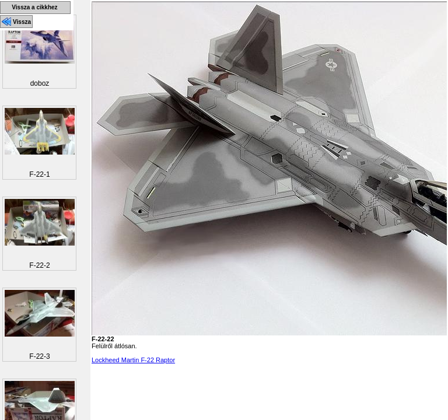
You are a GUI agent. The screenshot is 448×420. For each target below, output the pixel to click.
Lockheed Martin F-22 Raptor (133, 359)
